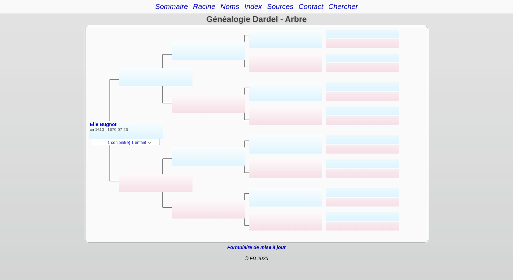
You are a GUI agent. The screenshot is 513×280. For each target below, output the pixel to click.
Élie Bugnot (103, 124)
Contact (311, 6)
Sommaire (171, 6)
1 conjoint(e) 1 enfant (130, 142)
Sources (280, 6)
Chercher (343, 6)
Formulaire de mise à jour (256, 247)
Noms (229, 6)
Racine (204, 6)
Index (253, 6)
